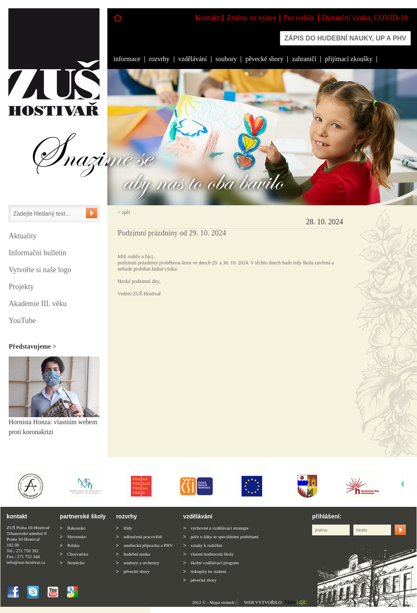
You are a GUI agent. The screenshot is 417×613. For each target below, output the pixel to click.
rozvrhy (159, 58)
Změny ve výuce (251, 18)
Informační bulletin (37, 253)
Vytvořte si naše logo (40, 270)
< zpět (124, 212)
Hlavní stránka (118, 17)
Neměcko (76, 562)
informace (127, 58)
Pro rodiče (299, 18)
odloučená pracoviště (142, 536)
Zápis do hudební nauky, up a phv (345, 38)
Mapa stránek (222, 602)
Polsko (73, 545)
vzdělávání (192, 58)
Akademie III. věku (37, 303)
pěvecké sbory (264, 58)
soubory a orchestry (141, 562)
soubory (226, 58)
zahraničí (304, 58)
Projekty (21, 287)
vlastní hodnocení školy (212, 553)
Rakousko (76, 527)
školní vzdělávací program (215, 562)
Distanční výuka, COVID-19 (365, 18)
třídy (127, 527)
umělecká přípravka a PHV (148, 545)
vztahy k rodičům (207, 545)
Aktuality (23, 236)
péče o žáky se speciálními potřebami (225, 536)
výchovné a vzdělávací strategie (220, 527)
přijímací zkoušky (348, 58)
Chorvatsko (77, 553)
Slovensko (76, 536)
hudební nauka (136, 553)
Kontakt (207, 18)
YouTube (22, 320)
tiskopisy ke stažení (208, 571)
